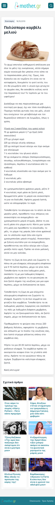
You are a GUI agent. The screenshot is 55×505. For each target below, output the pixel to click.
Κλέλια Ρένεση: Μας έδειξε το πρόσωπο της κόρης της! (13, 478)
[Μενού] (4, 5)
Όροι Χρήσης (48, 501)
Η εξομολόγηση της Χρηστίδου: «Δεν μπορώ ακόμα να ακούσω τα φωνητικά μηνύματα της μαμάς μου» (39, 445)
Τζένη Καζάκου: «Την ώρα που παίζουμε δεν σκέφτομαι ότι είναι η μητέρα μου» (13, 444)
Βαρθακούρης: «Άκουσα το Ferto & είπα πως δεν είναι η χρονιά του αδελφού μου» (39, 479)
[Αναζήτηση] (51, 5)
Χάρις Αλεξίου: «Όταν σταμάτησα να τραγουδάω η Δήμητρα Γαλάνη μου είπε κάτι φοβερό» (40, 410)
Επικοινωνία (35, 501)
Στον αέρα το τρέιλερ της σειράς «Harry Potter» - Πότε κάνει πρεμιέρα (13, 408)
